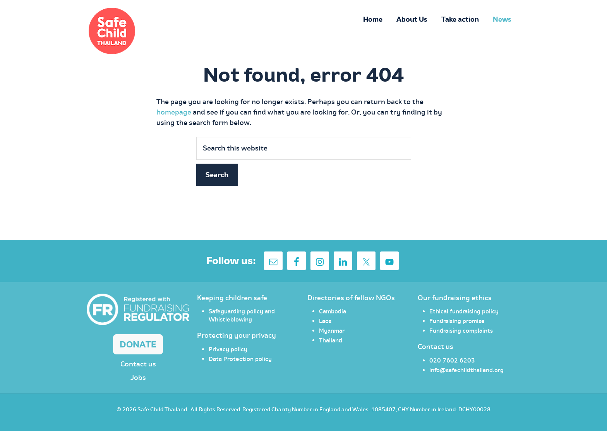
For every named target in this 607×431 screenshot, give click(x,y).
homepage (173, 112)
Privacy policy (228, 348)
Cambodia (332, 311)
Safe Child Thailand (162, 409)
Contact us (138, 364)
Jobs (138, 377)
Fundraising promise (457, 320)
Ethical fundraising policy (464, 311)
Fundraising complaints (461, 330)
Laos (325, 320)
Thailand (330, 340)
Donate (138, 344)
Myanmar (332, 330)
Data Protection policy (240, 358)
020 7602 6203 (452, 360)
